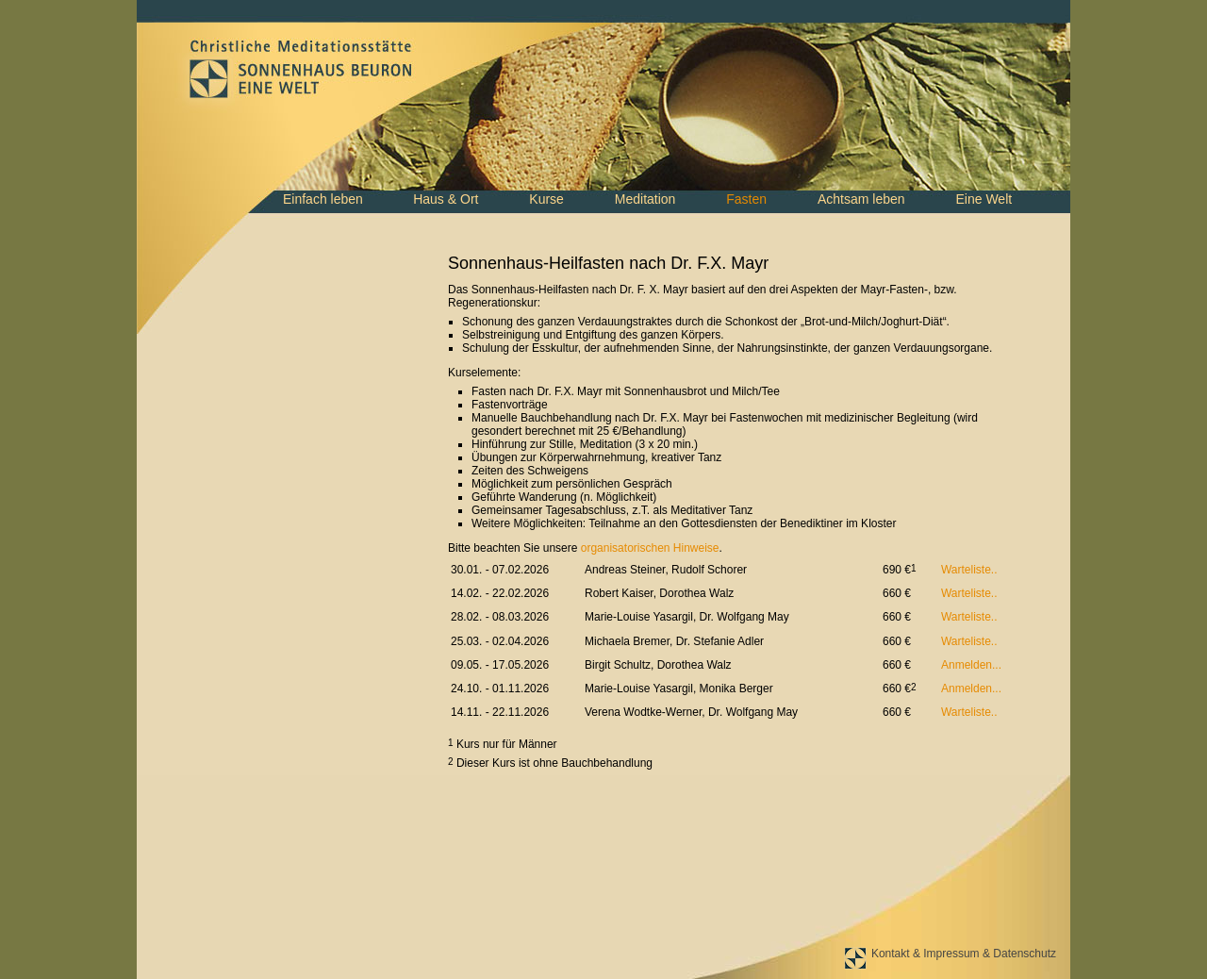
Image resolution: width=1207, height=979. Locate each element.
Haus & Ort (445, 199)
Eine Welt (983, 199)
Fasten (746, 199)
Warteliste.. (969, 569)
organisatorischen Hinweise (650, 548)
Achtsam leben (861, 199)
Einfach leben (323, 199)
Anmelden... (971, 665)
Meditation (645, 199)
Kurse (546, 199)
